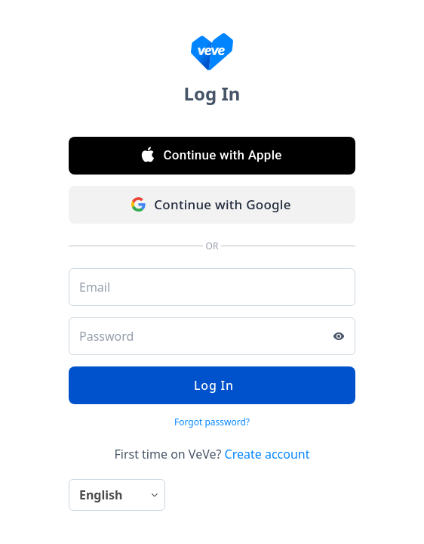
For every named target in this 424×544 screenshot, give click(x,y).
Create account (267, 454)
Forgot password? (212, 422)
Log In (212, 385)
